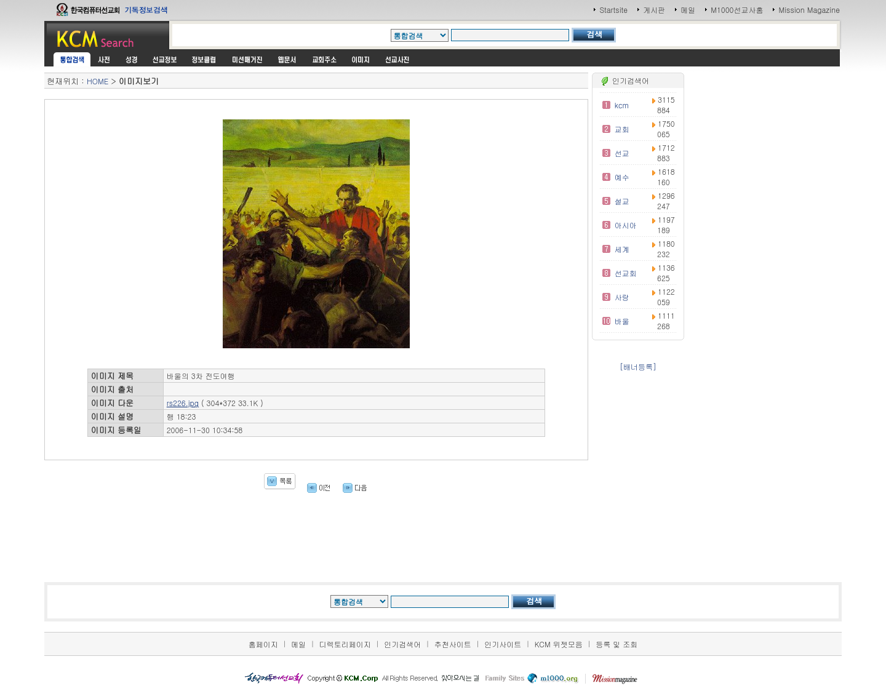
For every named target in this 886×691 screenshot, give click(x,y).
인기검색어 (402, 644)
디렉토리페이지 (345, 644)
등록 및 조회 (616, 644)
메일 (687, 9)
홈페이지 (263, 644)
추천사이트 (452, 644)
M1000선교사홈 (737, 9)
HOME (97, 81)
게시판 (654, 9)
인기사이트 (502, 644)
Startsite (613, 9)
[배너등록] (638, 366)
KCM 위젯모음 (559, 644)
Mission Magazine (809, 9)
